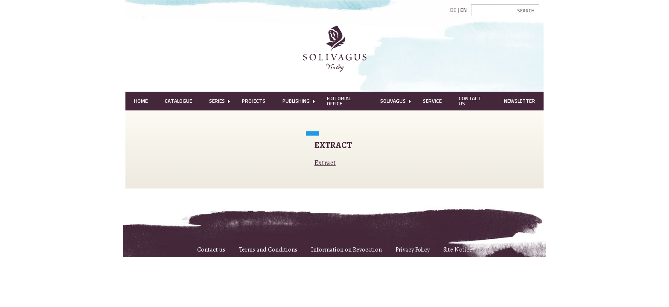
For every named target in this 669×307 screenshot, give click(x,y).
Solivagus (393, 101)
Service (432, 101)
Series (217, 101)
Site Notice (457, 249)
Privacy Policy (413, 249)
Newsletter (519, 101)
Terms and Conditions (268, 249)
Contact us (211, 249)
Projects (253, 101)
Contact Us (470, 100)
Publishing (296, 101)
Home (141, 101)
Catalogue (178, 101)
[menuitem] (140, 101)
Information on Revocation (346, 249)
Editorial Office (339, 100)
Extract (325, 163)
